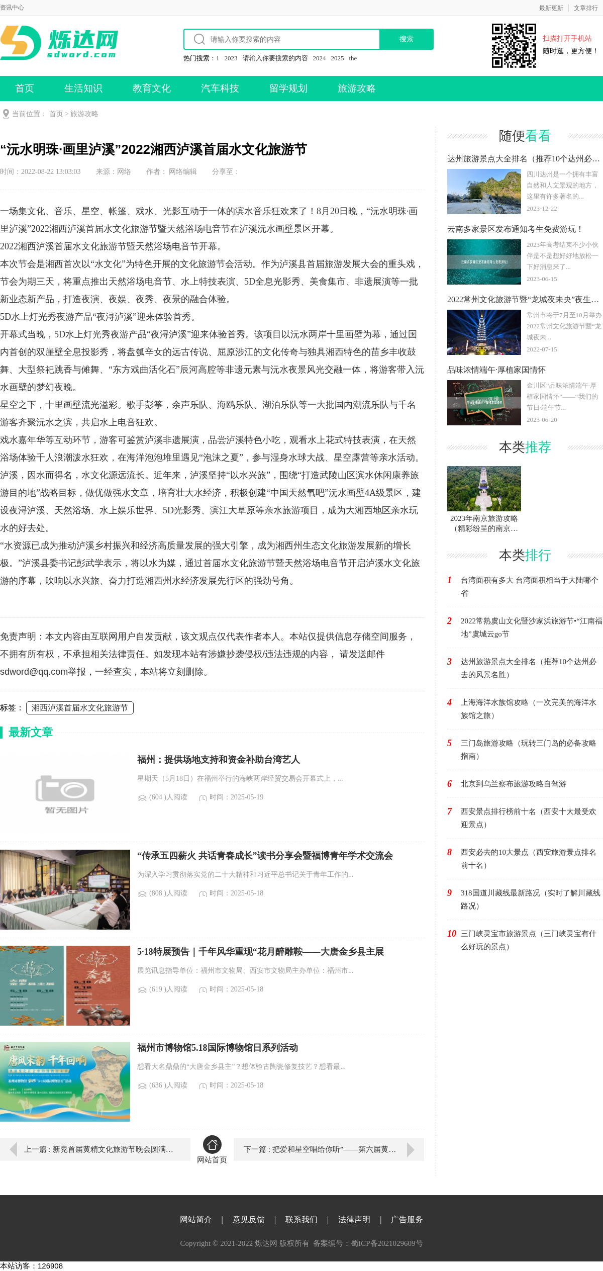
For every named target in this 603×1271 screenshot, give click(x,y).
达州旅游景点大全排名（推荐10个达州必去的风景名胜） (528, 668)
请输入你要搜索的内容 (275, 58)
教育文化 (152, 88)
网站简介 (196, 1219)
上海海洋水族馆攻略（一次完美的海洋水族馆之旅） (528, 708)
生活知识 (83, 88)
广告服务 (407, 1219)
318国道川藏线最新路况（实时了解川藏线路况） (530, 899)
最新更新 (551, 8)
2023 (231, 58)
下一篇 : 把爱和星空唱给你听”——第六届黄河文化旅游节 (334, 1149)
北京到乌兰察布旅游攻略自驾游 (513, 784)
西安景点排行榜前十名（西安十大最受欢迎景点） (528, 818)
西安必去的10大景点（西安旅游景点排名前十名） (528, 858)
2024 (319, 58)
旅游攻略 (357, 88)
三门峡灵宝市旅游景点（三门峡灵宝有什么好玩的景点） (528, 940)
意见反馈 (249, 1219)
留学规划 (288, 88)
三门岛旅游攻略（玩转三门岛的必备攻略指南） (528, 749)
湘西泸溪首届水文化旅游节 (80, 707)
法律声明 (354, 1219)
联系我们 (301, 1219)
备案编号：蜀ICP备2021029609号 (368, 1243)
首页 (24, 88)
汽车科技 (220, 88)
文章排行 (586, 8)
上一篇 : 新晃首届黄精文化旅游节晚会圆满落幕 (100, 1149)
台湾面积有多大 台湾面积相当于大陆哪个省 (529, 586)
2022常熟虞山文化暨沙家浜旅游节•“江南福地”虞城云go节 (531, 627)
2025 (337, 58)
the (353, 58)
